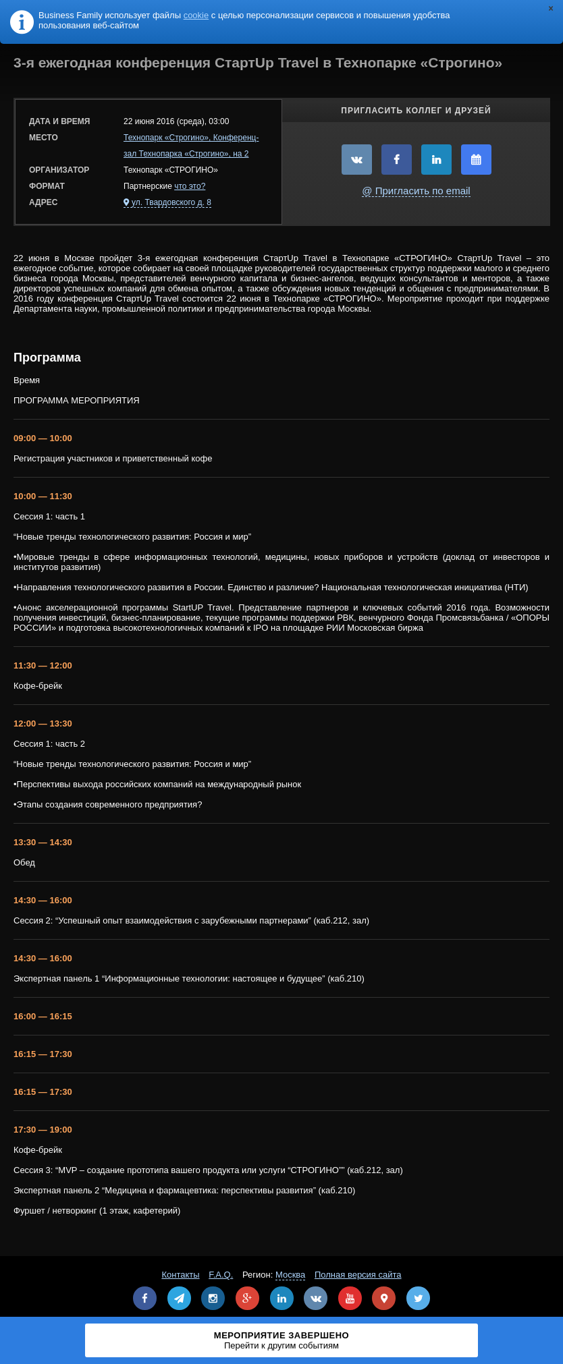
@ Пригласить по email (416, 190)
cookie (196, 15)
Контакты (180, 1275)
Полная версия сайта (358, 1275)
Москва (290, 1275)
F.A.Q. (221, 1275)
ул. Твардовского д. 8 (171, 202)
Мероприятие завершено (281, 1340)
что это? (189, 186)
